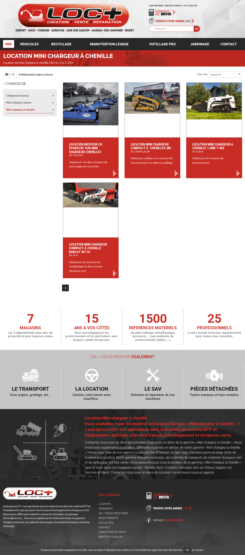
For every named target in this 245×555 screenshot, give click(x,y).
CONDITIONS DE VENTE (112, 532)
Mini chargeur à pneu (18, 102)
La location (91, 389)
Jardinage (199, 44)
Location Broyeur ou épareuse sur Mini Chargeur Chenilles (90, 150)
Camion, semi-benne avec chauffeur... (91, 397)
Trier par (202, 74)
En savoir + (198, 550)
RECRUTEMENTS (108, 517)
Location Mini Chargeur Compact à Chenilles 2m (152, 148)
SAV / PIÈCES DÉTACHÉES (113, 513)
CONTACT (104, 527)
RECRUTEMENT (174, 5)
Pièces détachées (214, 389)
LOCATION (105, 503)
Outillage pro (162, 44)
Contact (228, 44)
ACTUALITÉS (190, 5)
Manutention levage (109, 44)
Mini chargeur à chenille (20, 109)
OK (187, 550)
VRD (8, 44)
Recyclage (61, 44)
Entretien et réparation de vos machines (153, 397)
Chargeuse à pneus (17, 95)
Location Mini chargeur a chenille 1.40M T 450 (214, 148)
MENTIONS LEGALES (110, 536)
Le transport (30, 389)
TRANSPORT (106, 508)
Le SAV (153, 389)
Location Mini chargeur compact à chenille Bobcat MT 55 (90, 250)
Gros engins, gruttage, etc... (30, 395)
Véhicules (29, 44)
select (239, 74)
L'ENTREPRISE (156, 5)
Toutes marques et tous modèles (214, 395)
